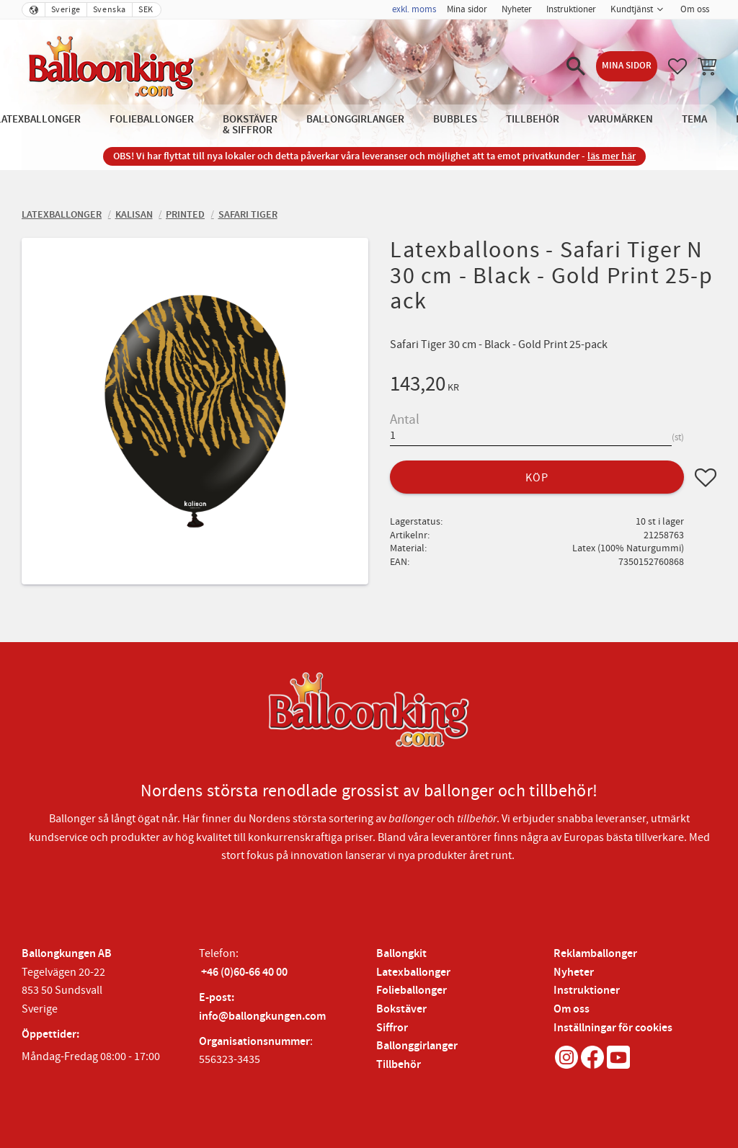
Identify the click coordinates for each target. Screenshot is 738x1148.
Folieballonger (411, 990)
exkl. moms (414, 9)
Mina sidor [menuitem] (467, 9)
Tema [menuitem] (694, 119)
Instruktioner (587, 990)
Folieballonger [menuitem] (152, 119)
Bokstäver (401, 1009)
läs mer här (611, 156)
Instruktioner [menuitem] (571, 9)
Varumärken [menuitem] (620, 119)
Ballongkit (401, 953)
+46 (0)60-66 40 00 (244, 972)
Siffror (392, 1028)
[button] (575, 66)
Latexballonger (413, 972)
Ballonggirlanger (417, 1046)
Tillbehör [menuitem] (532, 119)
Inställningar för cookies (613, 1028)
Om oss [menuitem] (694, 9)
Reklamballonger (595, 953)
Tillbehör (398, 1064)
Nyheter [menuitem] (517, 9)
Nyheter (574, 972)
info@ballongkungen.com (262, 1016)
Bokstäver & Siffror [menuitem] (250, 124)
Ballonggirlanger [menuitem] (355, 119)
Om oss (572, 1009)
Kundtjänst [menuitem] (631, 9)
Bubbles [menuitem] (455, 119)
